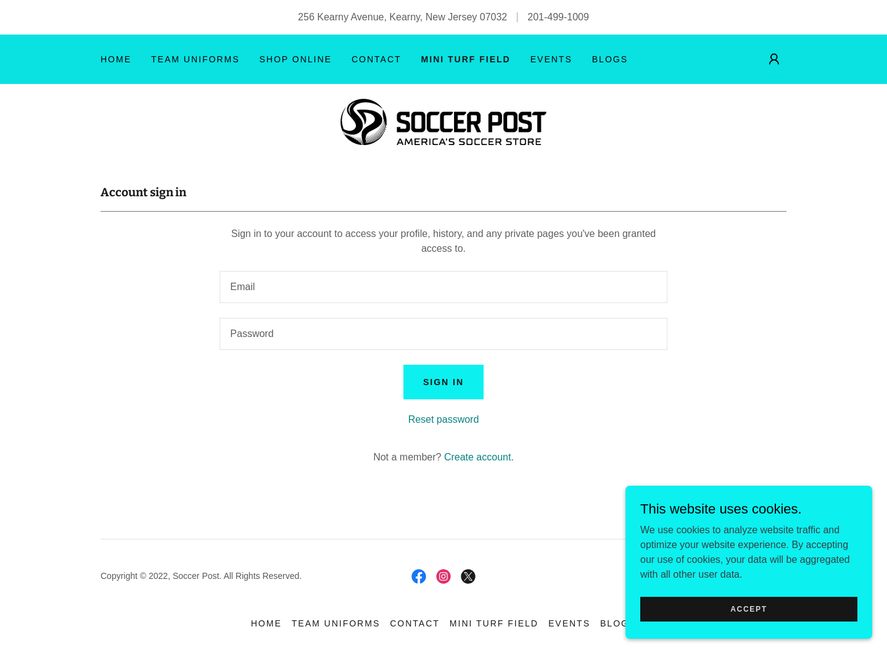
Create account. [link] (479, 457)
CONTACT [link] (377, 59)
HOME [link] (116, 59)
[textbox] (443, 287)
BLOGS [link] (610, 59)
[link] (443, 121)
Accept (748, 608)
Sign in (443, 382)
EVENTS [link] (551, 59)
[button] (774, 59)
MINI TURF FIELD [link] (466, 59)
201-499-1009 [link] (558, 17)
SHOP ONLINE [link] (295, 59)
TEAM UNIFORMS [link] (195, 59)
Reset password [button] (443, 419)
